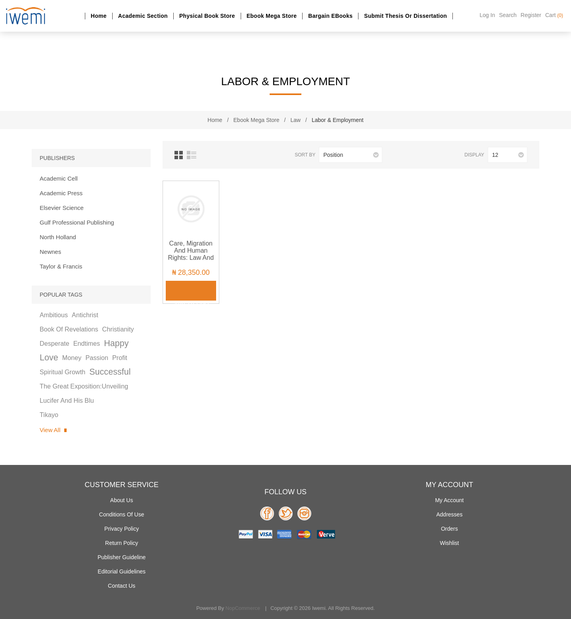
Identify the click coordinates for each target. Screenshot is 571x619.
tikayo (49, 414)
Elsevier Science (62, 207)
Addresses (449, 514)
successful (109, 372)
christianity (118, 329)
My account (449, 500)
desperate (54, 343)
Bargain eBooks (330, 16)
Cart (554, 15)
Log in (487, 15)
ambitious (54, 314)
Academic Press (61, 193)
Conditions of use (121, 514)
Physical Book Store (207, 16)
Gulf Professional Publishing (77, 222)
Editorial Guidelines (122, 571)
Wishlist (449, 543)
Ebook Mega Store (272, 16)
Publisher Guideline (122, 557)
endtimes (86, 343)
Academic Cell (59, 178)
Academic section (143, 16)
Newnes (50, 251)
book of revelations (69, 329)
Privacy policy (121, 529)
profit (119, 357)
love (49, 357)
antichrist (85, 314)
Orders (449, 529)
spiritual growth (62, 371)
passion (96, 357)
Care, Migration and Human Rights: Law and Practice (191, 254)
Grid (178, 155)
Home (99, 16)
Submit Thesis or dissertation (405, 16)
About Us (121, 500)
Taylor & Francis (61, 266)
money (72, 357)
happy (116, 343)
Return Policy (121, 543)
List (191, 155)
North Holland (58, 237)
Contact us (121, 586)
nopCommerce (243, 608)
